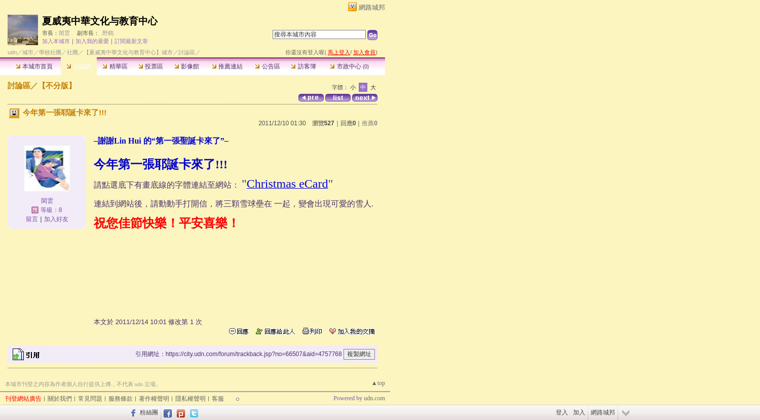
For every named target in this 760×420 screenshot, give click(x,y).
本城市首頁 (34, 66)
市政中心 (349, 66)
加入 (579, 412)
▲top (378, 383)
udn (12, 52)
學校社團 (50, 52)
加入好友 (56, 219)
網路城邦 (372, 7)
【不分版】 (57, 85)
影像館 (186, 66)
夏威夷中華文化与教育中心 (100, 21)
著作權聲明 (154, 398)
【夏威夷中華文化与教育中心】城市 (128, 52)
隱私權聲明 (190, 398)
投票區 (150, 66)
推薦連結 (227, 66)
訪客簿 (303, 66)
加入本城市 (56, 41)
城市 (27, 52)
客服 (218, 398)
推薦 (369, 123)
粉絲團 (149, 412)
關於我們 (60, 398)
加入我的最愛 (92, 41)
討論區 (78, 66)
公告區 (267, 66)
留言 (32, 219)
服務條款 (120, 398)
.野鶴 (107, 33)
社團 (72, 52)
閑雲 (64, 33)
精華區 (114, 66)
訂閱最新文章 (131, 41)
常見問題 (90, 398)
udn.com (374, 398)
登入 (562, 412)
